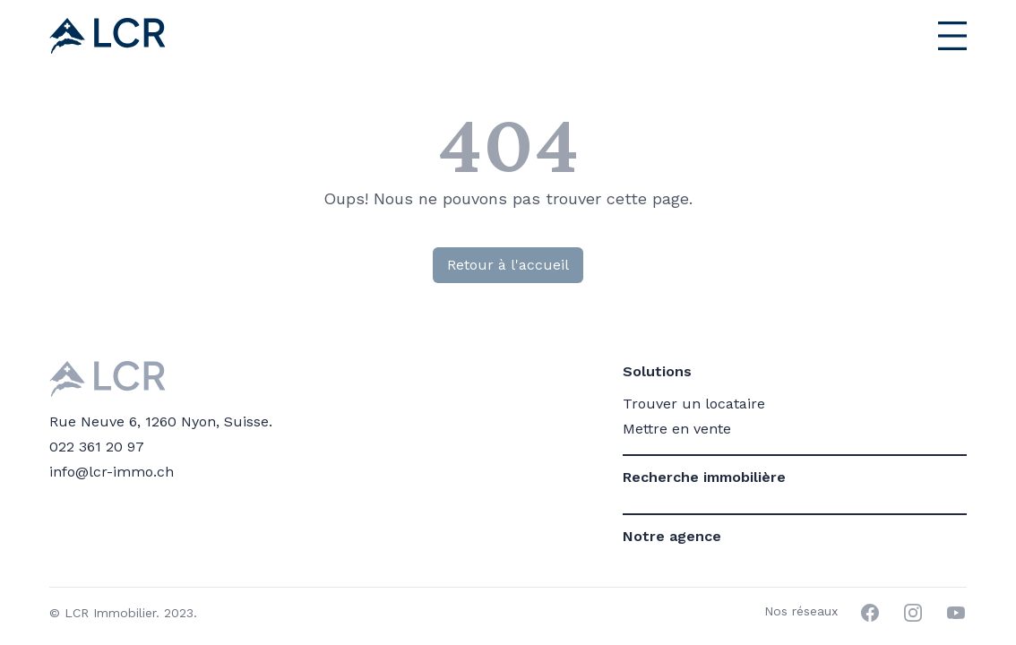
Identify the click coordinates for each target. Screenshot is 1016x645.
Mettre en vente (677, 428)
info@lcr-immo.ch (111, 471)
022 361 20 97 (96, 446)
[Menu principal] (913, 36)
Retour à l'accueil (508, 264)
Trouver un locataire (694, 403)
